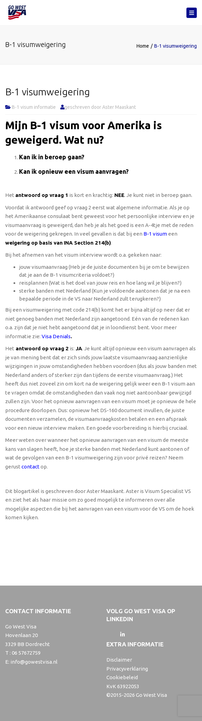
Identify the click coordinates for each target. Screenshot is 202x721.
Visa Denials (56, 336)
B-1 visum (155, 234)
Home (143, 46)
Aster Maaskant (119, 107)
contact (30, 466)
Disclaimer (119, 660)
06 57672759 (26, 653)
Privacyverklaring (127, 669)
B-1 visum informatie (34, 107)
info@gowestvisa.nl (34, 662)
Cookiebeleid (122, 677)
